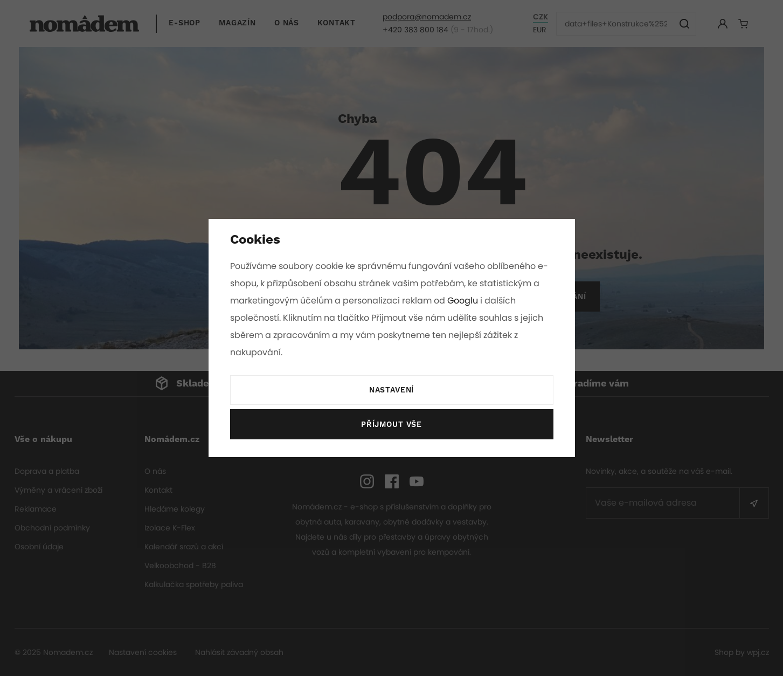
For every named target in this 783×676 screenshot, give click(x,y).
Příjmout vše (391, 424)
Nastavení (391, 390)
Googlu (464, 300)
